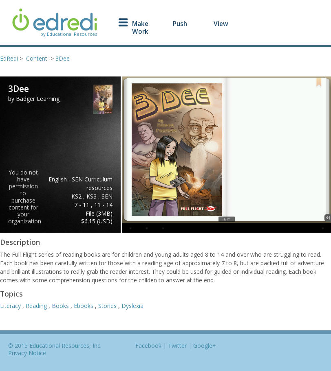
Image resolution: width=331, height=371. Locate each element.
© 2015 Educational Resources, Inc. (55, 345)
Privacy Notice (27, 353)
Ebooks (84, 306)
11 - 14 (103, 205)
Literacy (11, 306)
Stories (108, 306)
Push (180, 24)
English (58, 179)
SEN (107, 196)
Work (140, 31)
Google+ (204, 345)
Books (61, 306)
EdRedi (9, 58)
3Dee (62, 58)
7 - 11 (82, 205)
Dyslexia (132, 306)
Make (140, 24)
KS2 (77, 196)
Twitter (177, 345)
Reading (37, 306)
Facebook (148, 345)
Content (36, 58)
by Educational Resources (68, 34)
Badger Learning (38, 99)
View (221, 24)
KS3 (92, 196)
